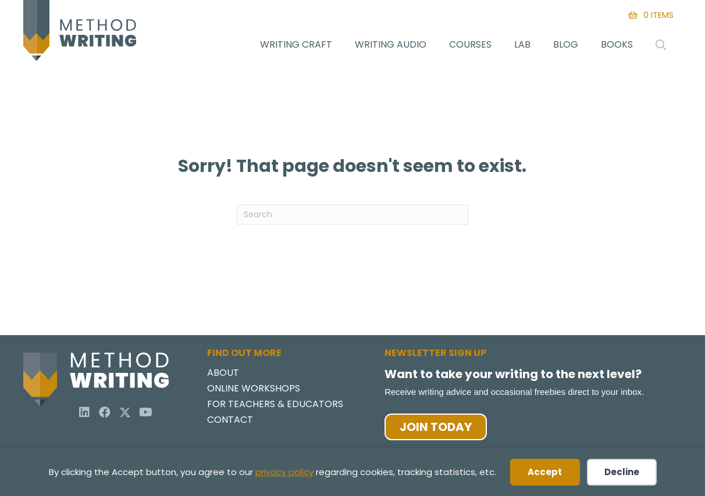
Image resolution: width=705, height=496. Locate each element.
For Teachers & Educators (275, 405)
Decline (621, 472)
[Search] (352, 214)
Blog (565, 44)
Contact (230, 420)
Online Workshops (253, 389)
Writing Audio (390, 44)
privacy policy (284, 472)
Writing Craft (296, 44)
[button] (84, 412)
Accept (545, 472)
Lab (522, 44)
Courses (470, 44)
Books (617, 44)
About (223, 373)
